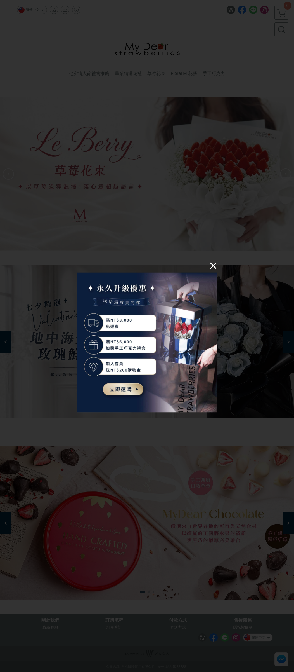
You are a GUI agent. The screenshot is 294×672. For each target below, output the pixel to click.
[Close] (213, 265)
